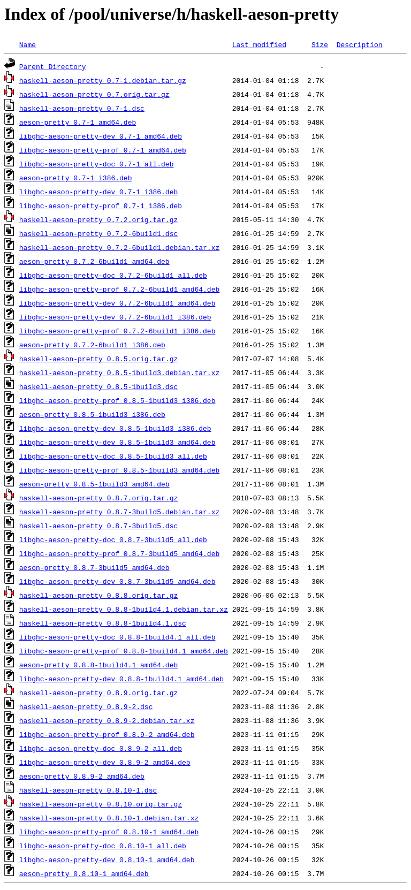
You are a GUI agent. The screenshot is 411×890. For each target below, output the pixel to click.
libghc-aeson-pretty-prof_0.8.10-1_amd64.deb (109, 831)
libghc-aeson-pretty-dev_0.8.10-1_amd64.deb (107, 859)
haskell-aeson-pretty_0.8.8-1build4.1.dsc (102, 623)
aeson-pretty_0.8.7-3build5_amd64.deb (94, 567)
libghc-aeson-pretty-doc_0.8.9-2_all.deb (100, 748)
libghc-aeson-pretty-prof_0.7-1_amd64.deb (102, 150)
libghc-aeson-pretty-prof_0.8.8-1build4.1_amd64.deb (123, 651)
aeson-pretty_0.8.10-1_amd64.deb (84, 873)
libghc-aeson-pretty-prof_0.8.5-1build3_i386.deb (117, 400)
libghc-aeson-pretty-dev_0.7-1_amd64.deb (100, 136)
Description (360, 44)
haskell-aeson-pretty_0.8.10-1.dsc (88, 790)
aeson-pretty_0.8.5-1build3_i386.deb (92, 414)
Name (27, 44)
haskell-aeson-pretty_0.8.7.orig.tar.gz (98, 498)
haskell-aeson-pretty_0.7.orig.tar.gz (94, 94)
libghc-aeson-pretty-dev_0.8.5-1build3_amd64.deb (117, 442)
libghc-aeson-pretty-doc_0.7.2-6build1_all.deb (113, 275)
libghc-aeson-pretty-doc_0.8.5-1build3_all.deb (113, 456)
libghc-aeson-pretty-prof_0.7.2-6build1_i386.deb (117, 331)
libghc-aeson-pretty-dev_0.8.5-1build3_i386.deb (115, 428)
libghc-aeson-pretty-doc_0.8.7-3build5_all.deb (113, 539)
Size (319, 44)
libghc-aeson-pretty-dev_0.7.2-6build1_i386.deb (115, 317)
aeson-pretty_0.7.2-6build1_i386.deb (92, 344)
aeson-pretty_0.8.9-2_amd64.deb (81, 776)
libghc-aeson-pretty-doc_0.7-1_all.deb (96, 164)
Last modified (259, 44)
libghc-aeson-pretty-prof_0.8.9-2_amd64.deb (107, 734)
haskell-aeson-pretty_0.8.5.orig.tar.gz (98, 358)
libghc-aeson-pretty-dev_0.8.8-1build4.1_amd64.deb (121, 678)
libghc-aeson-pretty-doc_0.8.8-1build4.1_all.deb (117, 637)
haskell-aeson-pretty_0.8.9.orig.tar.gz (98, 692)
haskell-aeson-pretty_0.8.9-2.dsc (86, 706)
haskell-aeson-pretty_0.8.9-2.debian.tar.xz (107, 720)
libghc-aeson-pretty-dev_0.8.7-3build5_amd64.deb (117, 581)
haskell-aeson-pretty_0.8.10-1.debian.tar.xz (109, 818)
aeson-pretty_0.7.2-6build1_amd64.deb (94, 261)
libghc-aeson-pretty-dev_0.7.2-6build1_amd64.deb (117, 303)
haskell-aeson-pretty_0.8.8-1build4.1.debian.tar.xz (123, 609)
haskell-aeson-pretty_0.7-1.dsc (81, 108)
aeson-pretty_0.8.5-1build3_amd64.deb (94, 484)
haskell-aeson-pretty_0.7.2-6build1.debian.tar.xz (119, 247)
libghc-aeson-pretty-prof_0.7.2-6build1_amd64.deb (119, 289)
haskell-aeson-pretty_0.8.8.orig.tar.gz (98, 595)
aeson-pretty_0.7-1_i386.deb (75, 177)
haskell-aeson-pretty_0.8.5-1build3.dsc (98, 386)
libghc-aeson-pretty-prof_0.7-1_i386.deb (100, 205)
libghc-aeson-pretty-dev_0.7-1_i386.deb (98, 191)
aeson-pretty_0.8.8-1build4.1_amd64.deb (98, 665)
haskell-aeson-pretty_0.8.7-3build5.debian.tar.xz (119, 511)
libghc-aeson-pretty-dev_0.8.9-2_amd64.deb (105, 762)
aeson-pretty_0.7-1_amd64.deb (77, 122)
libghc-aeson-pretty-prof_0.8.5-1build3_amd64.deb (119, 470)
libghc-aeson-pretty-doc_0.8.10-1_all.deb (102, 845)
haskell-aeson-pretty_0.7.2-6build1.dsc (98, 233)
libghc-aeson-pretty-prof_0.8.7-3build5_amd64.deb (119, 553)
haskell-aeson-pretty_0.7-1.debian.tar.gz (102, 80)
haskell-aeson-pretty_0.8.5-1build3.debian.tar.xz (119, 372)
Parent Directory (52, 66)
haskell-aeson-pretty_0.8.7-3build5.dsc (98, 525)
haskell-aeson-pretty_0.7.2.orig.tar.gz (98, 219)
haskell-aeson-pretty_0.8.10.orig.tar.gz (100, 804)
